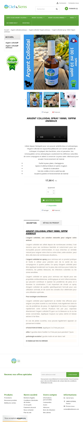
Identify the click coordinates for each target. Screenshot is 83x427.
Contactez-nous (73, 3)
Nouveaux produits (10, 400)
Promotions (8, 398)
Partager (45, 112)
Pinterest (56, 112)
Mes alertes (47, 412)
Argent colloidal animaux (56, 17)
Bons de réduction (49, 410)
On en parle (26, 23)
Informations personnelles (47, 399)
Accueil (9, 37)
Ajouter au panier (51, 200)
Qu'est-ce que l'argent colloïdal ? (16, 17)
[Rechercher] (47, 9)
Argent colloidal (37, 17)
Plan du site (27, 412)
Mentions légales (29, 398)
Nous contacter (29, 410)
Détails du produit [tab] (51, 223)
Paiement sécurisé (30, 407)
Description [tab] (31, 223)
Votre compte (50, 394)
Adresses (46, 407)
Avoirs (45, 405)
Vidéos (72, 17)
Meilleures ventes (10, 403)
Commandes (47, 402)
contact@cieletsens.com (71, 409)
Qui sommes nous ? (12, 23)
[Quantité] (50, 192)
